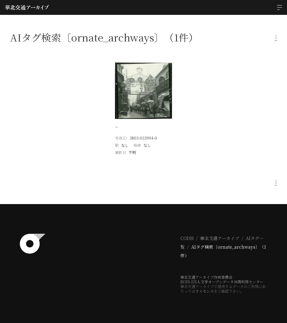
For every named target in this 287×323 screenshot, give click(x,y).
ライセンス (204, 291)
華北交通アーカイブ (219, 238)
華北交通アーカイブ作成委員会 (206, 277)
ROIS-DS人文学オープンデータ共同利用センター (221, 281)
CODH (187, 238)
